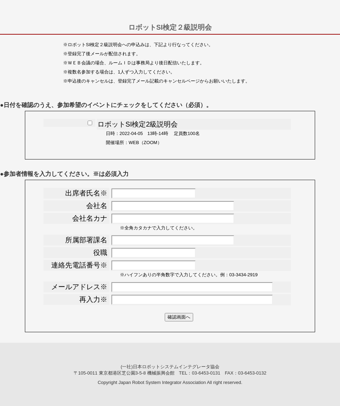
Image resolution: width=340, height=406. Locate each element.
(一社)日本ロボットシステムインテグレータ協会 (170, 366)
